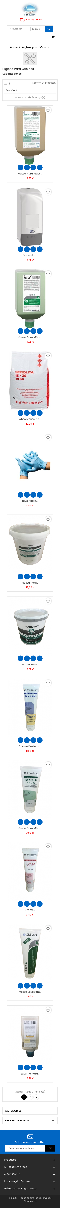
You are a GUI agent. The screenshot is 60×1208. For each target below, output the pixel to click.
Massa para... (30, 583)
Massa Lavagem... (30, 992)
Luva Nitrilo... (30, 501)
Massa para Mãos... (30, 173)
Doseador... (30, 255)
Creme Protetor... (30, 746)
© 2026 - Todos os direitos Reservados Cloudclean (30, 1199)
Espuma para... (30, 1073)
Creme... (30, 910)
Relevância (30, 90)
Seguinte (36, 1097)
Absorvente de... (30, 419)
